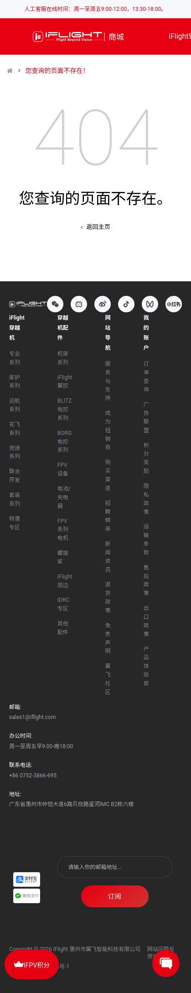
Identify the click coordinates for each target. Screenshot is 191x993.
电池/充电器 (64, 497)
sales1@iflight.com (32, 717)
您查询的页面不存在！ (57, 70)
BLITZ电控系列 (64, 409)
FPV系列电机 (62, 530)
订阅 (115, 896)
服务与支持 (107, 381)
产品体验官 (146, 666)
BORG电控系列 (64, 442)
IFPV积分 (32, 964)
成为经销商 (107, 430)
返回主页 (95, 226)
